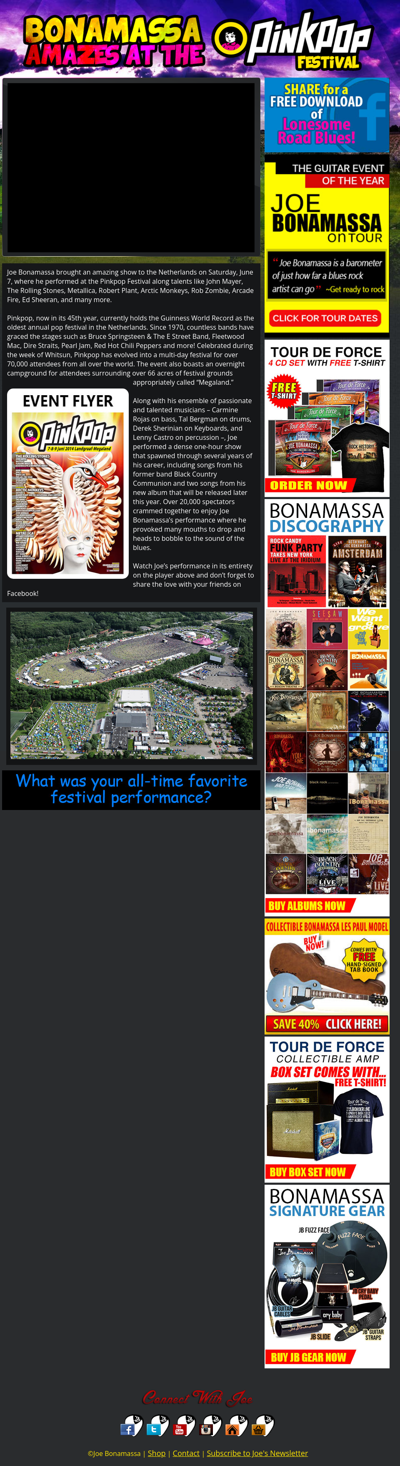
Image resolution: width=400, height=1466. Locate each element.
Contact (186, 1453)
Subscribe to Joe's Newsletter (257, 1453)
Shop (157, 1453)
